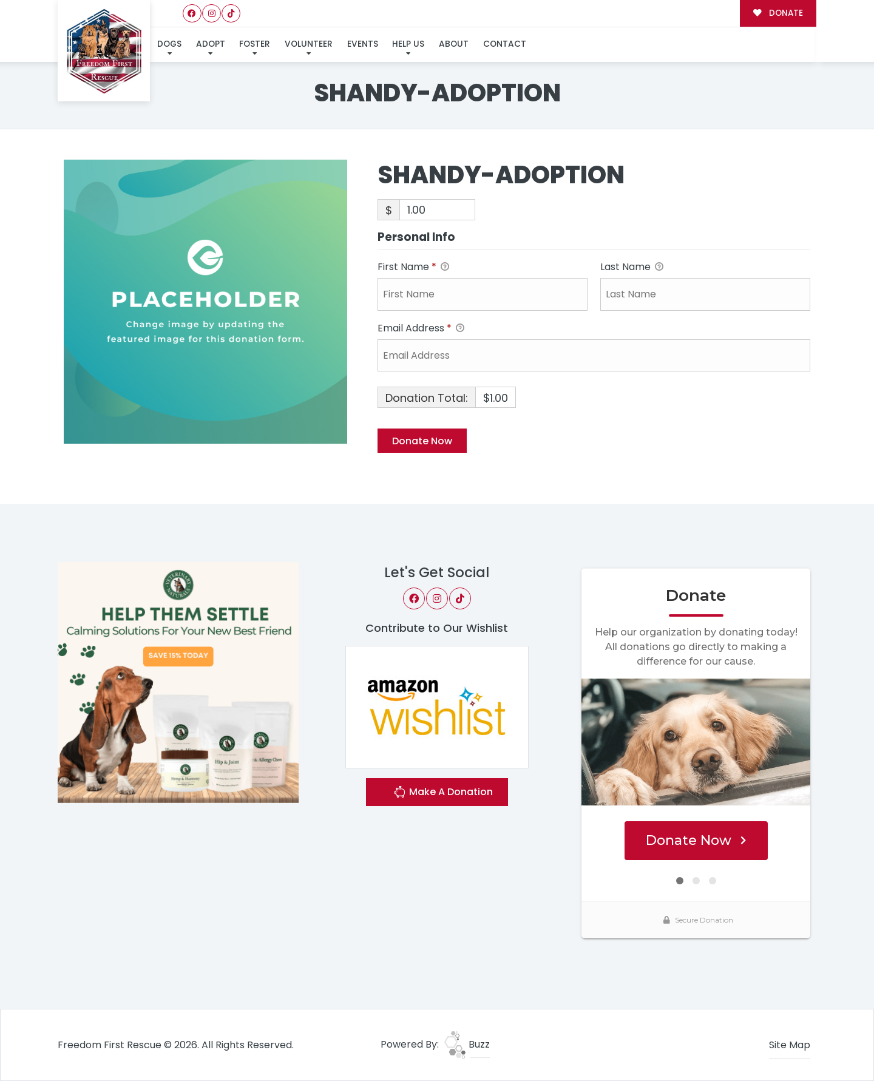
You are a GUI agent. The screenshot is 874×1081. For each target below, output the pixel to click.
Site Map (789, 1045)
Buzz (467, 1044)
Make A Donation (443, 793)
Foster (254, 44)
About (454, 44)
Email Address (421, 328)
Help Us (408, 44)
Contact (504, 44)
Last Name (631, 267)
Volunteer (309, 44)
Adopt (210, 44)
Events (362, 44)
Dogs (169, 44)
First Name (413, 267)
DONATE (777, 13)
